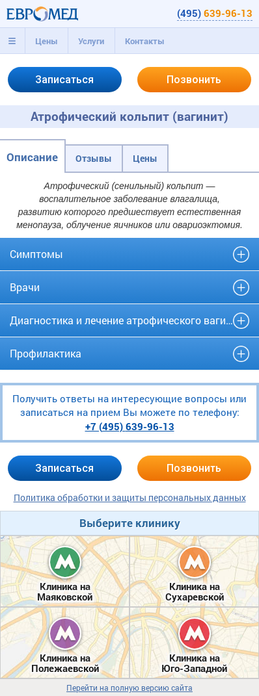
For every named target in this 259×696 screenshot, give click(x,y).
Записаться (64, 79)
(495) (214, 12)
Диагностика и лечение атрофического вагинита (129, 320)
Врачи (25, 287)
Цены (46, 41)
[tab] (12, 41)
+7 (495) (129, 426)
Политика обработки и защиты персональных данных (130, 497)
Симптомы (36, 254)
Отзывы (93, 158)
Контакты (145, 41)
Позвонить (194, 79)
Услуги (91, 41)
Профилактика (45, 353)
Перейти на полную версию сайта (129, 688)
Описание (32, 156)
